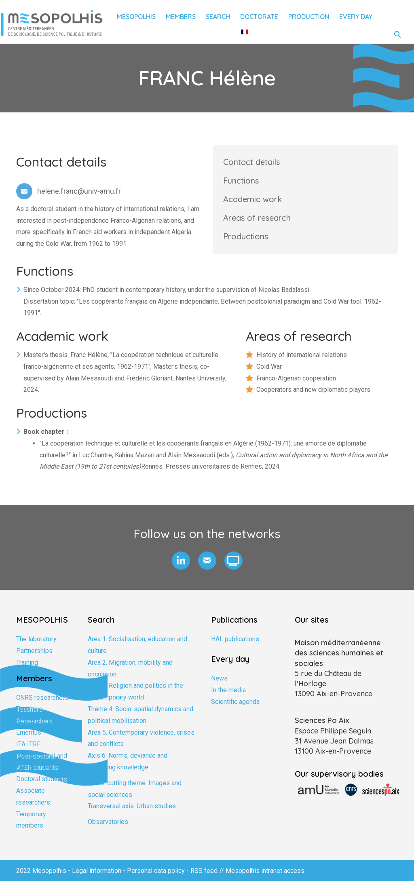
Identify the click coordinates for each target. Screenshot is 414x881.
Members (181, 17)
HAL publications (235, 639)
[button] (181, 560)
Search (218, 17)
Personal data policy (156, 871)
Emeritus (28, 732)
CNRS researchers (42, 697)
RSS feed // (208, 871)
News (219, 678)
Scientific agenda (235, 702)
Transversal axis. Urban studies (132, 806)
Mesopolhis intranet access (265, 871)
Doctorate (259, 17)
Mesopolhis (136, 17)
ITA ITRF (28, 744)
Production (308, 17)
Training (27, 662)
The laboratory (36, 639)
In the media (228, 690)
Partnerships (34, 651)
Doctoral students (41, 779)
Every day (355, 17)
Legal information (96, 871)
